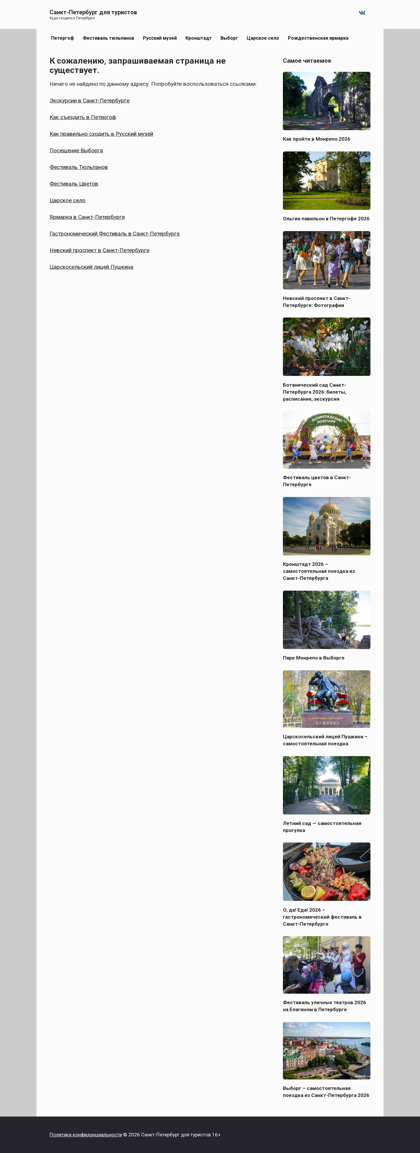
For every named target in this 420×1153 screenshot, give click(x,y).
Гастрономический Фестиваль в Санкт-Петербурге (115, 233)
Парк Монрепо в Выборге (313, 658)
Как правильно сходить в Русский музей (101, 133)
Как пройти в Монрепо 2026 (316, 139)
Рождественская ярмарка (318, 38)
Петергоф (62, 38)
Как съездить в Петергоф (83, 117)
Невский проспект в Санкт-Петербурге (99, 250)
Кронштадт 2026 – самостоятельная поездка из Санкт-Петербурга (319, 571)
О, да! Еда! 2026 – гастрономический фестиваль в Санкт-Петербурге (322, 917)
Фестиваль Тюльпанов (79, 167)
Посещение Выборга (76, 150)
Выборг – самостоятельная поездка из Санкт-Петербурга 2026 (326, 1091)
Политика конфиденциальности (86, 1135)
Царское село (263, 38)
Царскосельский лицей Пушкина (91, 267)
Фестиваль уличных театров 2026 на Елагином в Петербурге (324, 1006)
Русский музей (160, 38)
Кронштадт (199, 38)
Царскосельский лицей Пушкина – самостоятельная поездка (325, 740)
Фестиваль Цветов (74, 183)
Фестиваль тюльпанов (108, 38)
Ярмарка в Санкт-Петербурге (87, 217)
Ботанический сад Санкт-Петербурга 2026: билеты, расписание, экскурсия (314, 392)
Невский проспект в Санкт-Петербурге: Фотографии (317, 301)
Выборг (229, 38)
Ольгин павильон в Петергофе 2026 (326, 218)
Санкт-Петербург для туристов (93, 12)
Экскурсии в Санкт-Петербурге (90, 100)
